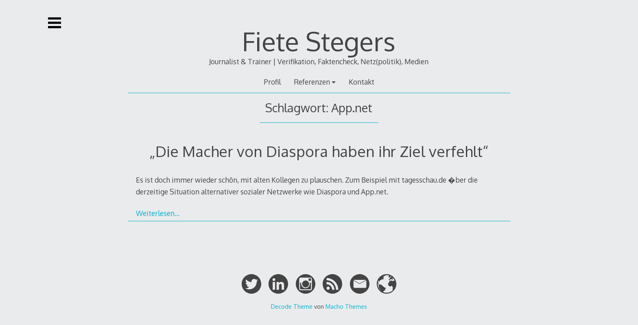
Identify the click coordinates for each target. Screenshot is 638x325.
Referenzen (312, 81)
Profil (272, 81)
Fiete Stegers (318, 40)
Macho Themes (346, 306)
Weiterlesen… (157, 213)
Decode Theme (291, 306)
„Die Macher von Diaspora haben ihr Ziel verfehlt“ (319, 151)
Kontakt (361, 81)
